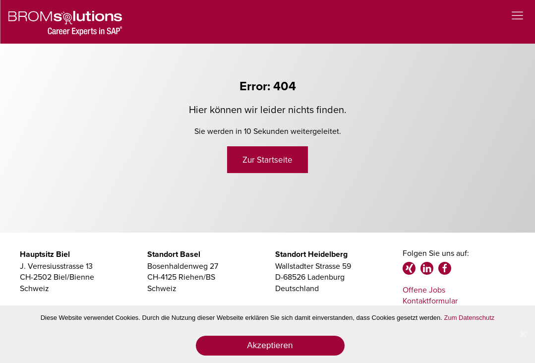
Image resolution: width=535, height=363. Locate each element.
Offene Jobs (424, 289)
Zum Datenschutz (469, 317)
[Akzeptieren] (523, 334)
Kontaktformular (430, 300)
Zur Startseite (267, 160)
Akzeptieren (270, 345)
